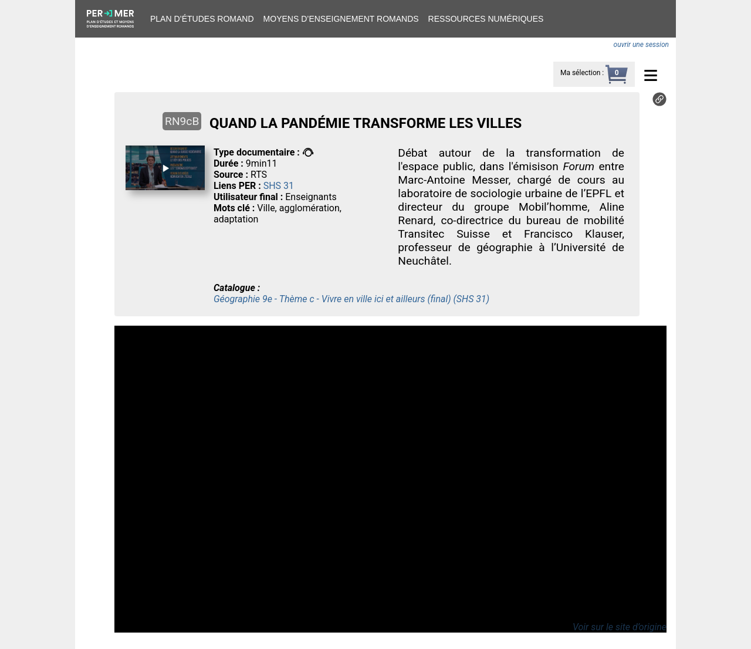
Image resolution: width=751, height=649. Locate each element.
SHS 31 (278, 185)
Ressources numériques (486, 18)
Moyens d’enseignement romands (341, 18)
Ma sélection (580, 73)
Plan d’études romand (202, 18)
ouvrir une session (641, 44)
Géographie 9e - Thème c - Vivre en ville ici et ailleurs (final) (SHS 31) (351, 299)
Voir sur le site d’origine (620, 627)
